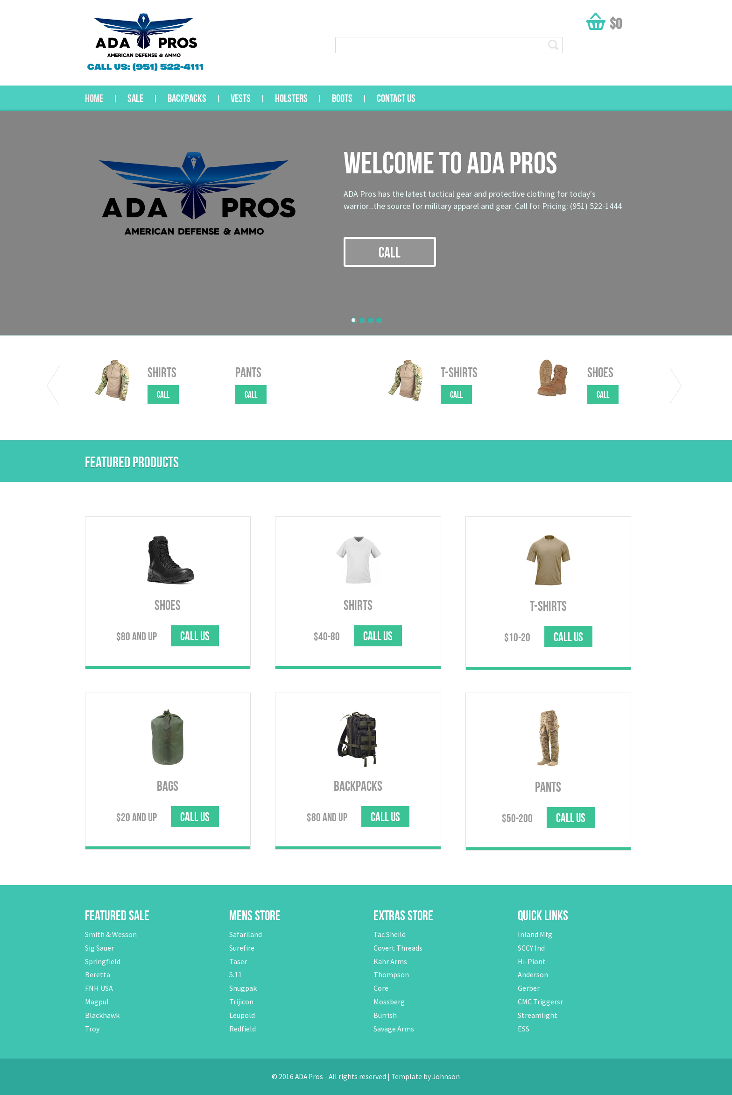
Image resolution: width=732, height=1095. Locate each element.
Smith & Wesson (111, 934)
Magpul (97, 1001)
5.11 (235, 974)
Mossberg (389, 1001)
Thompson (391, 974)
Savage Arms (393, 1028)
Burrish (385, 1015)
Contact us (396, 98)
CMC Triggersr (540, 1001)
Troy (92, 1028)
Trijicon (241, 1001)
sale (135, 98)
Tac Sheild (389, 934)
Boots (342, 98)
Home (94, 98)
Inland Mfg (535, 934)
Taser (238, 961)
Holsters (291, 98)
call (390, 252)
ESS (523, 1028)
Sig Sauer (99, 947)
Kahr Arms (390, 961)
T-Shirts (459, 372)
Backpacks (187, 98)
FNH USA (99, 988)
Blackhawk (102, 1015)
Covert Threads (397, 947)
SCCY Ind (531, 947)
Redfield (242, 1028)
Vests (241, 98)
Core (380, 988)
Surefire (241, 947)
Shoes (600, 372)
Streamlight (537, 1015)
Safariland (245, 934)
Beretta (97, 974)
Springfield (102, 961)
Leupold (242, 1015)
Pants (248, 372)
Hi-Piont (532, 961)
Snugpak (243, 988)
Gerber (529, 988)
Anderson (533, 974)
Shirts (162, 372)
